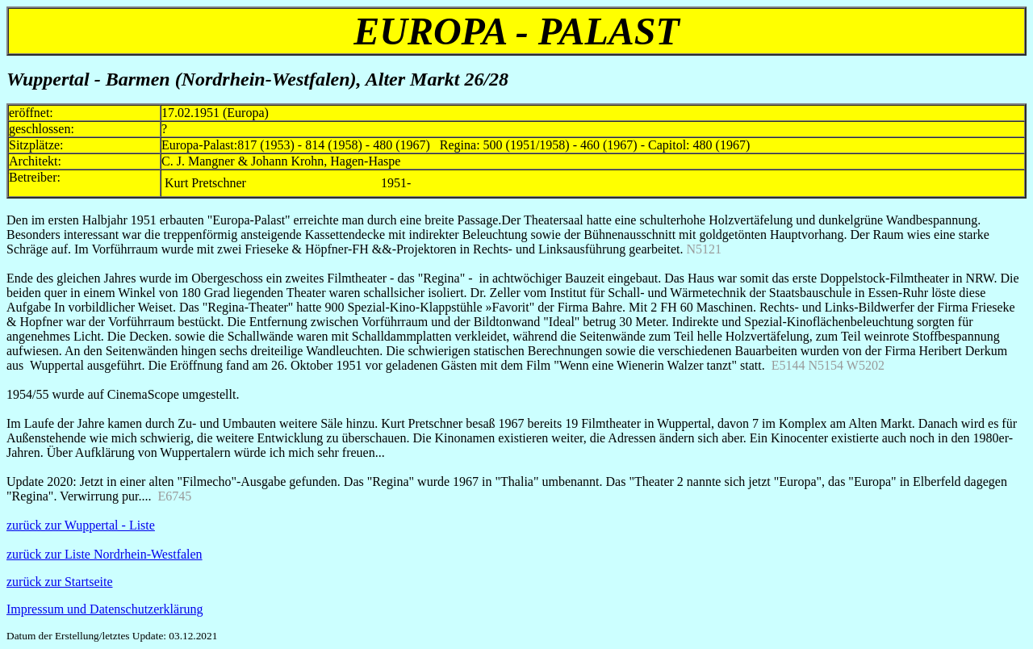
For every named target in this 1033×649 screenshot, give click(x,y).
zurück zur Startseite (59, 581)
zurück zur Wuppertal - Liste (80, 525)
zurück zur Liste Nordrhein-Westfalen (104, 554)
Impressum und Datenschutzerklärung (104, 609)
